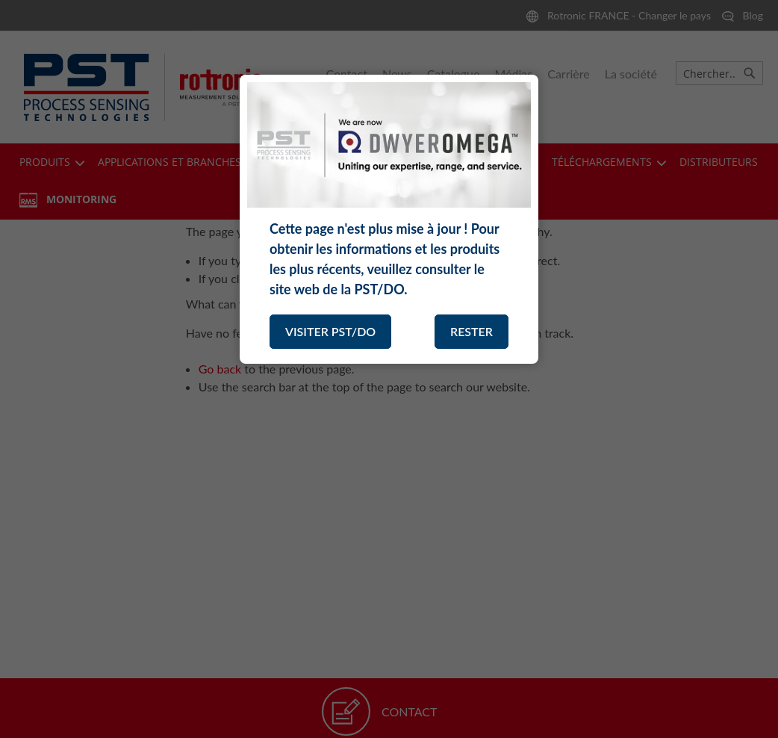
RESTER (471, 331)
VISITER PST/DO (330, 331)
